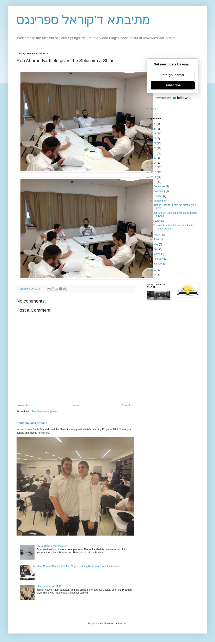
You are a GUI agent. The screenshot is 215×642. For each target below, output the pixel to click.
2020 (154, 148)
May (156, 244)
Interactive (158, 220)
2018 (154, 157)
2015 (154, 172)
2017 (154, 162)
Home (76, 405)
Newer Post (24, 405)
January (158, 263)
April (156, 249)
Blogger (122, 623)
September (160, 200)
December (160, 186)
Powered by (173, 97)
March (157, 254)
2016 (154, 167)
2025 (154, 124)
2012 (154, 269)
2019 (154, 153)
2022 (154, 138)
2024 (154, 128)
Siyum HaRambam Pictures (52, 546)
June (157, 239)
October (158, 196)
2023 (154, 133)
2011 (154, 274)
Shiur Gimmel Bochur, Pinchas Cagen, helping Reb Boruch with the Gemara (78, 566)
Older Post (127, 405)
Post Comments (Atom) (44, 411)
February (159, 258)
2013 (154, 182)
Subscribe (172, 85)
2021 (154, 143)
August (158, 234)
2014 (154, 177)
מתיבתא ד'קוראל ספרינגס (83, 20)
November (160, 191)
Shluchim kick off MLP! (32, 423)
